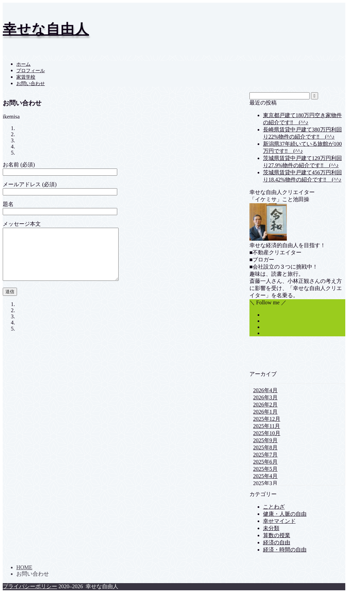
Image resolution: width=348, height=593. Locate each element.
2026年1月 (265, 412)
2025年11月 (266, 426)
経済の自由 (276, 542)
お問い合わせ (30, 83)
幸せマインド (279, 521)
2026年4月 (265, 390)
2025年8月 (265, 447)
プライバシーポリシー (30, 586)
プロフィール (30, 70)
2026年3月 (265, 397)
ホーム (23, 64)
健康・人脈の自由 (285, 514)
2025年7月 (265, 455)
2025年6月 (265, 462)
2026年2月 (265, 404)
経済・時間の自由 (285, 549)
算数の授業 (276, 535)
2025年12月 (266, 419)
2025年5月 (265, 469)
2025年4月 (265, 476)
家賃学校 (25, 77)
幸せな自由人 (46, 29)
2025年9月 (265, 440)
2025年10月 (266, 433)
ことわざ (274, 507)
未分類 (271, 528)
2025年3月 (265, 483)
